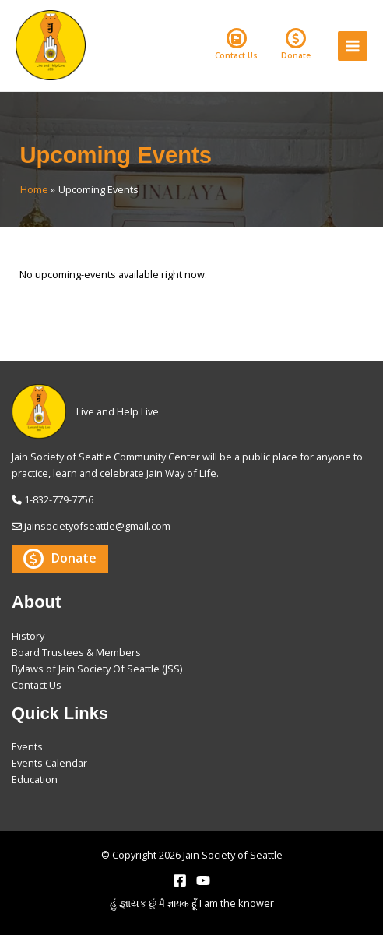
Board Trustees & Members (76, 652)
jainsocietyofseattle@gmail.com (97, 526)
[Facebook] (180, 880)
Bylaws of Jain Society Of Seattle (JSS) (97, 669)
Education (35, 779)
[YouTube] (203, 880)
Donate (296, 44)
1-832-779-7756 (58, 499)
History (28, 636)
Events (27, 746)
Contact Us (236, 44)
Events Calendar (49, 763)
